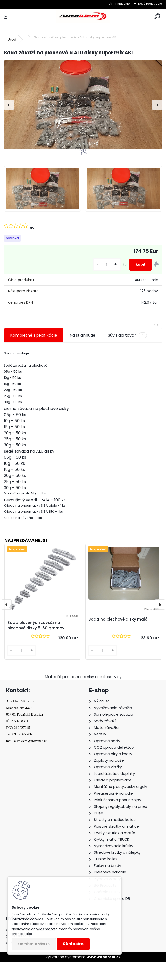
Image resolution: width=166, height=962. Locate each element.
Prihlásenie (122, 4)
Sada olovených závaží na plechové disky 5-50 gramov (35, 625)
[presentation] (9, 105)
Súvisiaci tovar (127, 335)
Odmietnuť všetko (34, 944)
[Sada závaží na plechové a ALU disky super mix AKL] (83, 104)
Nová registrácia (150, 4)
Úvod (12, 39)
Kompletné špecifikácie (33, 335)
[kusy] (107, 264)
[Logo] (83, 16)
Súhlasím (73, 944)
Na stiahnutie (82, 335)
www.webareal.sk (104, 956)
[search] (157, 17)
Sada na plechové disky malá (118, 619)
